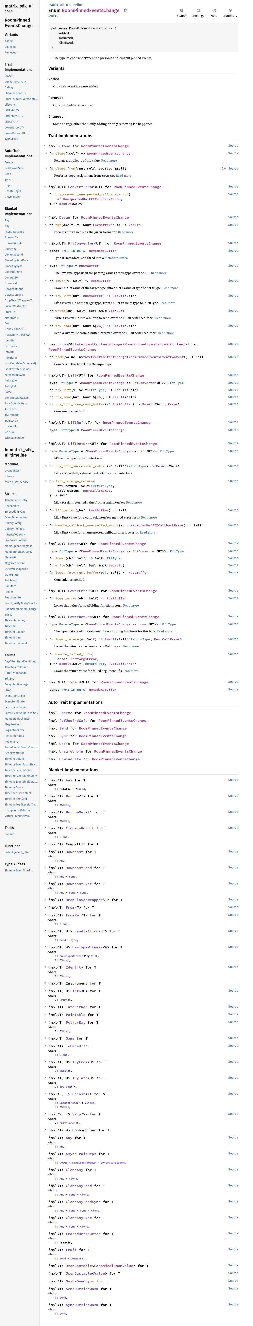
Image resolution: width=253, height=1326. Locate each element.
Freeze (65, 713)
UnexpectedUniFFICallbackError (92, 199)
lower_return (67, 639)
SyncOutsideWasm (112, 1162)
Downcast (74, 852)
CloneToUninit (80, 828)
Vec (112, 311)
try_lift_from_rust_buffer (80, 404)
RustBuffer (89, 266)
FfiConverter (81, 243)
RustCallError (167, 639)
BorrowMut (75, 812)
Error (173, 404)
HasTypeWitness (87, 947)
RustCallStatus (97, 490)
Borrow (72, 796)
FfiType (66, 266)
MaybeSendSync (80, 1281)
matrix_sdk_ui (58, 5)
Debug (64, 217)
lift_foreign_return (74, 481)
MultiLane (66, 1123)
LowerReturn (80, 616)
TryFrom (80, 1062)
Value (99, 1273)
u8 (119, 311)
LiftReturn (79, 443)
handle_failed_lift (73, 654)
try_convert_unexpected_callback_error (91, 194)
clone (60, 153)
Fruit (71, 1249)
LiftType (67, 430)
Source (53, 16)
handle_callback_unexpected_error (87, 525)
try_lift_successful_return (81, 466)
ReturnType (69, 451)
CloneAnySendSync (83, 1201)
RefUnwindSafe (73, 720)
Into (76, 991)
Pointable (75, 1014)
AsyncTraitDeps (81, 1154)
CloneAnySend (79, 1185)
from (59, 357)
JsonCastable (79, 1265)
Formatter (102, 225)
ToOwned (73, 1046)
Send (63, 728)
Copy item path (126, 10)
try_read (63, 326)
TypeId (74, 682)
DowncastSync (79, 883)
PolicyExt (75, 1022)
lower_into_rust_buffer (77, 572)
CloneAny (74, 1170)
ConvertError (81, 187)
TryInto (80, 1078)
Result (65, 204)
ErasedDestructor (83, 1233)
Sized (81, 789)
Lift (72, 375)
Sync (63, 736)
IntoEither (77, 1007)
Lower (73, 543)
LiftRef (75, 422)
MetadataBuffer (103, 251)
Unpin (64, 743)
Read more (109, 160)
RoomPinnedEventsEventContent (155, 344)
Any (69, 780)
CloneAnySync (79, 1217)
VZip (76, 1114)
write (60, 311)
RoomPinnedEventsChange (105, 146)
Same (70, 1038)
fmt (58, 225)
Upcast (78, 1094)
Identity (74, 967)
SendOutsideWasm (84, 1162)
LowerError (79, 591)
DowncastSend (79, 868)
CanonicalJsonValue (113, 1265)
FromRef (73, 915)
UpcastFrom (67, 1103)
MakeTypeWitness (71, 956)
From (63, 344)
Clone (64, 146)
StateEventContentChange (97, 344)
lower (60, 281)
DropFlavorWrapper (84, 899)
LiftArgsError (84, 659)
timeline (76, 5)
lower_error (66, 598)
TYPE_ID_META (73, 251)
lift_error (65, 510)
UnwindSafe (70, 759)
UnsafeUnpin (71, 751)
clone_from (65, 168)
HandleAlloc (86, 931)
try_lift (63, 296)
